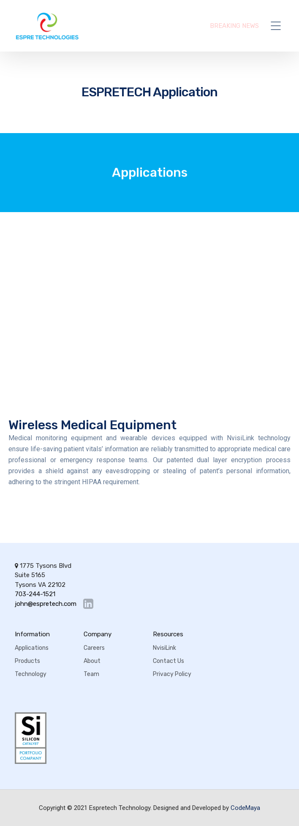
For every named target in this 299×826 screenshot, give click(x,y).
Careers (94, 648)
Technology (30, 674)
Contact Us (168, 661)
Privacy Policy (172, 674)
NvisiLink (164, 648)
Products (27, 661)
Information (32, 634)
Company (97, 634)
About (92, 661)
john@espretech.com (45, 604)
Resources (168, 634)
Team (91, 674)
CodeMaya (245, 808)
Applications (32, 648)
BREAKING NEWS (234, 26)
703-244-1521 (35, 594)
